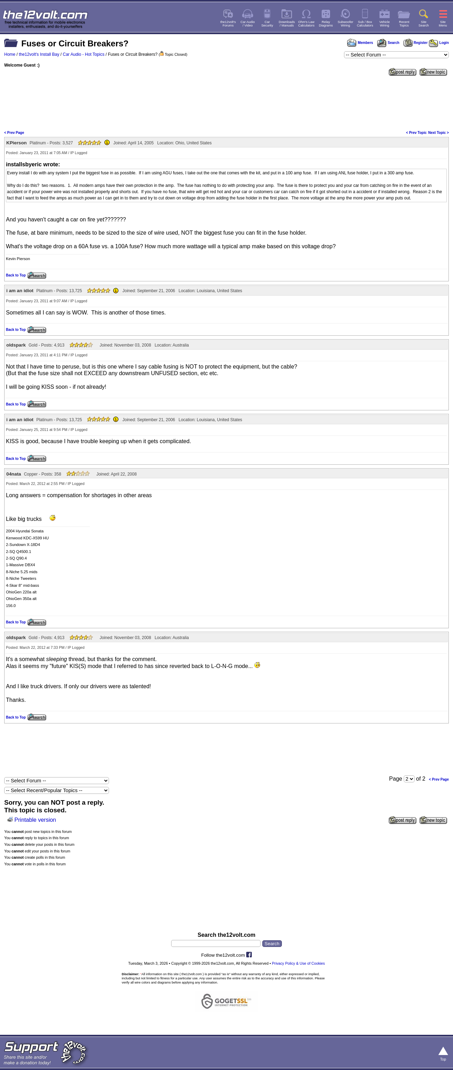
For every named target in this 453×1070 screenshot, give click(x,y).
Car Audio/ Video (248, 23)
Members (360, 43)
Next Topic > (438, 133)
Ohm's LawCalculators (306, 23)
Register (415, 43)
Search (388, 43)
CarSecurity (267, 23)
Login (439, 43)
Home (9, 54)
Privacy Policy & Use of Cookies (298, 963)
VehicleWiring (384, 23)
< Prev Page (14, 133)
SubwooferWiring (345, 23)
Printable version (35, 820)
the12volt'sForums (228, 23)
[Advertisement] (226, 102)
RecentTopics (404, 23)
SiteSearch (423, 23)
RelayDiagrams (326, 23)
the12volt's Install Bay (39, 54)
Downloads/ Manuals (287, 23)
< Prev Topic (416, 133)
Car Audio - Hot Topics (83, 54)
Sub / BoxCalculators (365, 23)
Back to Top (15, 275)
